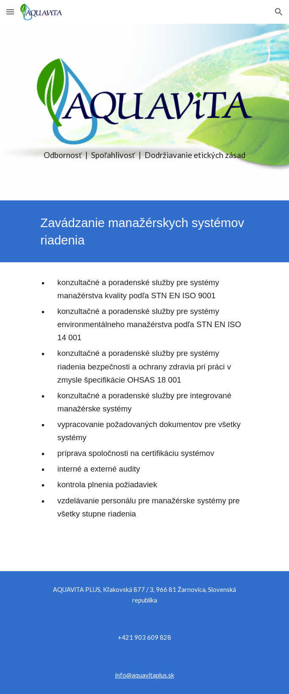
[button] (10, 11)
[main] (144, 155)
